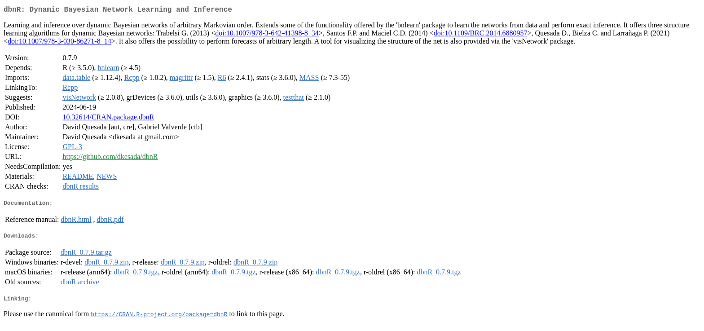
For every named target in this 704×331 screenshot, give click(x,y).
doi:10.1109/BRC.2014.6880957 (481, 35)
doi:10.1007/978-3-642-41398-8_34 (267, 35)
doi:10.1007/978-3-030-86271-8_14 (59, 43)
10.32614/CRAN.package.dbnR (108, 119)
